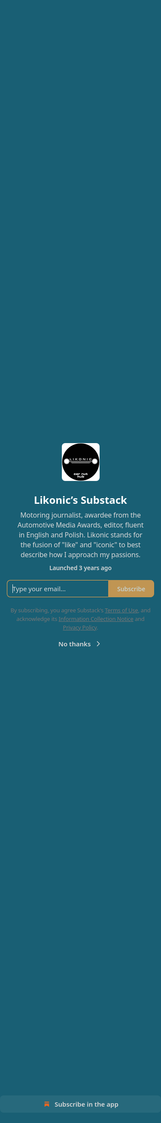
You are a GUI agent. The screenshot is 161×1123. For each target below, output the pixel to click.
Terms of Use (121, 610)
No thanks (80, 643)
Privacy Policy (80, 627)
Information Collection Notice (96, 619)
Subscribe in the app (80, 1104)
